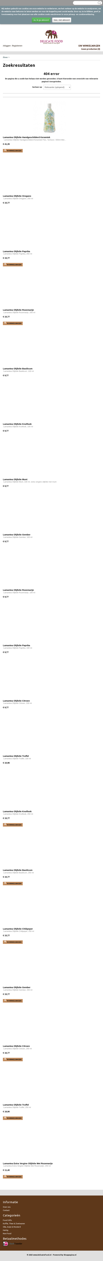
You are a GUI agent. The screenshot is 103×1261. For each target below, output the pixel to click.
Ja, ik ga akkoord (41, 20)
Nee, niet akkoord (62, 20)
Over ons (7, 1207)
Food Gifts (7, 1220)
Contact (6, 1210)
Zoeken (99, 3)
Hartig (5, 1230)
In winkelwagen (14, 151)
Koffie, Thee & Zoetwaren (14, 1223)
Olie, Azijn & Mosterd (12, 1227)
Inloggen (7, 46)
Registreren (17, 46)
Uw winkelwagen (89, 45)
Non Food (7, 1233)
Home (5, 57)
